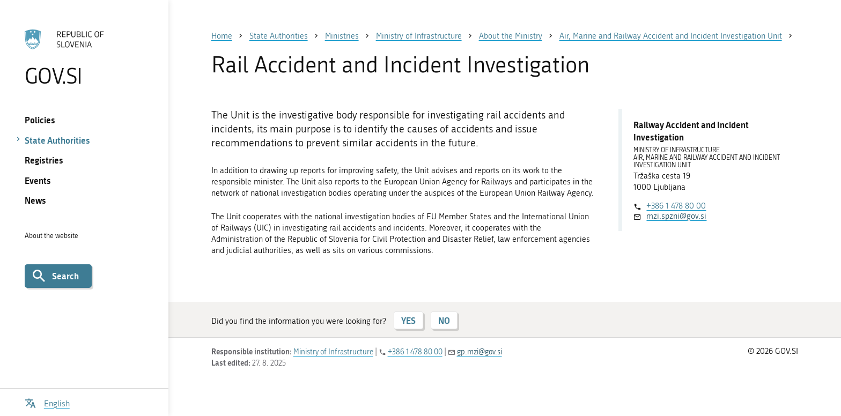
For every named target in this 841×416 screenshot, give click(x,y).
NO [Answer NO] (444, 320)
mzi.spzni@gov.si (676, 216)
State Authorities (57, 140)
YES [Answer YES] (408, 320)
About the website (51, 236)
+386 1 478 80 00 (676, 206)
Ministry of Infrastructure (333, 351)
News (35, 200)
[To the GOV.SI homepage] (84, 57)
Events (38, 180)
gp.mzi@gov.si (479, 351)
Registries (44, 160)
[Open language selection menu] (47, 402)
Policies (40, 120)
